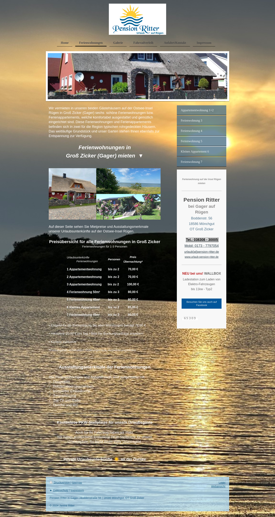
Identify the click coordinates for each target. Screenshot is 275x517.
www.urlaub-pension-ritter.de (201, 256)
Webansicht (218, 486)
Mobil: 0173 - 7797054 (201, 246)
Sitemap (77, 482)
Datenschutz (60, 490)
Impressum (77, 490)
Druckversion (60, 482)
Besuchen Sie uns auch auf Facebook (202, 303)
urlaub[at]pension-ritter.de (201, 251)
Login (222, 482)
